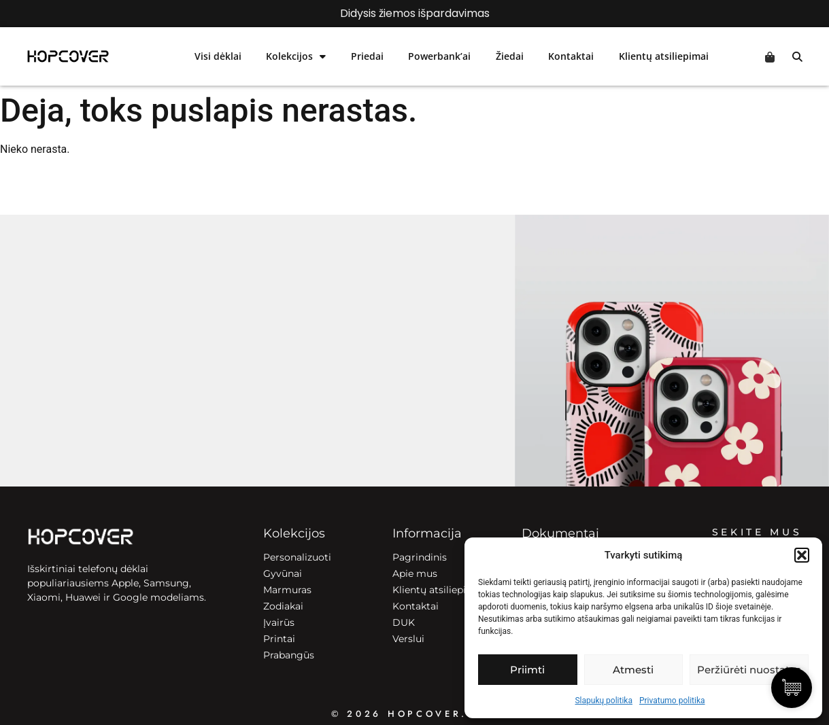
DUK (403, 622)
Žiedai (510, 56)
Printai (279, 639)
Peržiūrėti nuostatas (749, 669)
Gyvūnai (282, 573)
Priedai (367, 56)
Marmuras (287, 590)
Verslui (408, 639)
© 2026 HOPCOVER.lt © (414, 713)
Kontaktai (571, 56)
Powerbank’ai (439, 56)
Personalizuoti (297, 557)
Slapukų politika (603, 700)
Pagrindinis (419, 557)
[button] (802, 555)
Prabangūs (288, 655)
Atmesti (633, 669)
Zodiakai (283, 606)
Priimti (527, 669)
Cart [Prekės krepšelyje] (770, 57)
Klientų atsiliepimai (664, 56)
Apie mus (414, 573)
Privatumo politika (672, 700)
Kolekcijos (296, 56)
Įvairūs (278, 622)
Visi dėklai (217, 56)
